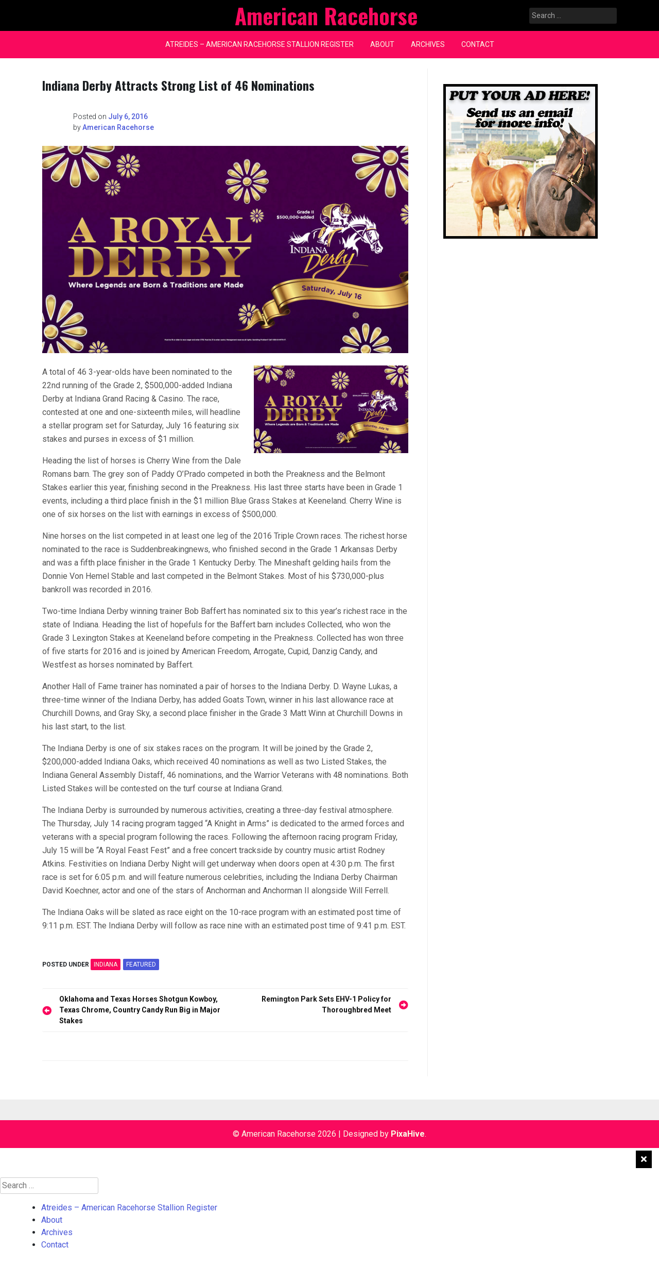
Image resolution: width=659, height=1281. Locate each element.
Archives (428, 44)
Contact (477, 44)
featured (141, 964)
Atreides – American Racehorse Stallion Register (259, 44)
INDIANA (105, 964)
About (382, 44)
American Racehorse (118, 127)
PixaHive (408, 1134)
